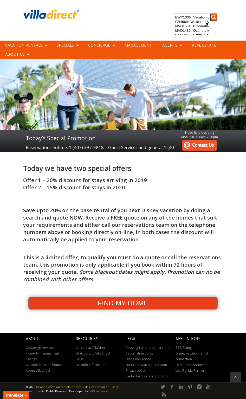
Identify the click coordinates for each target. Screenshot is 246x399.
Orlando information (91, 365)
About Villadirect (38, 370)
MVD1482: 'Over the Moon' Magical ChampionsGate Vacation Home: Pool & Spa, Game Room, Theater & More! (190, 31)
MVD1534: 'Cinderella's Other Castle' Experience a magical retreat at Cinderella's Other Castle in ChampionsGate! (190, 26)
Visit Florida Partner (190, 370)
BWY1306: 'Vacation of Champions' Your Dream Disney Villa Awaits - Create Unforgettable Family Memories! (190, 17)
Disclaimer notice (138, 359)
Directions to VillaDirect (93, 353)
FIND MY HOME (123, 303)
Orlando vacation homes (44, 365)
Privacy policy (136, 370)
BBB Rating (184, 347)
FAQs (79, 359)
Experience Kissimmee (192, 365)
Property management (42, 353)
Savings (31, 359)
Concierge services (40, 347)
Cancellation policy (139, 353)
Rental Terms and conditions (147, 376)
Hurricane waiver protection (146, 365)
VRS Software (98, 391)
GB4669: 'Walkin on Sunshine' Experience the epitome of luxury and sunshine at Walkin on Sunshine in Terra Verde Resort (190, 22)
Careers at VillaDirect (91, 347)
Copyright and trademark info (148, 347)
